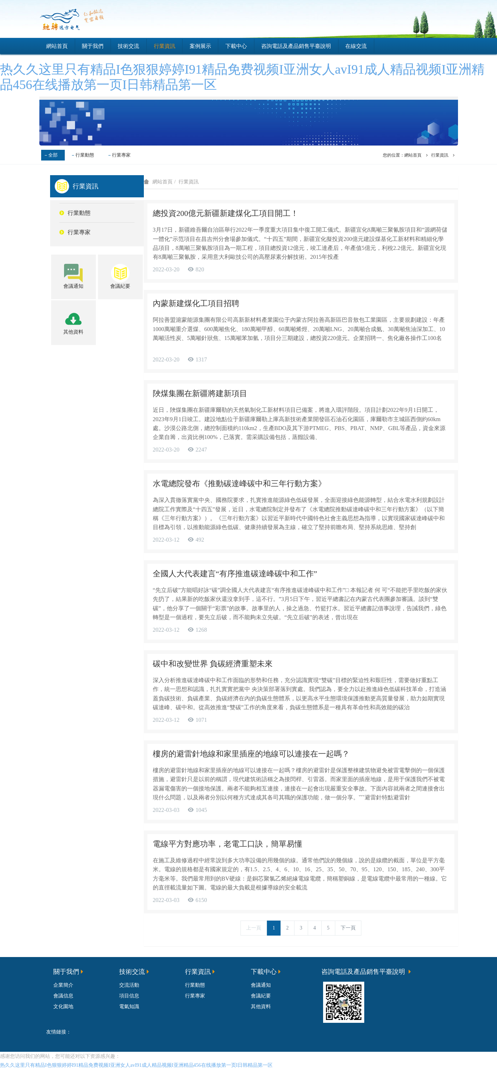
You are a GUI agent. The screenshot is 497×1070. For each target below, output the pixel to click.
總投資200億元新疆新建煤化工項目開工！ (225, 213)
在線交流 (356, 46)
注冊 (448, 19)
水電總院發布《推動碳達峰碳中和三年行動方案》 (239, 483)
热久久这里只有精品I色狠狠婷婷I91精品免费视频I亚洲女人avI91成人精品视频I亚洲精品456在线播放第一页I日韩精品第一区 (136, 1065)
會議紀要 (261, 995)
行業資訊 (164, 46)
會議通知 (261, 985)
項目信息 (129, 995)
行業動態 (84, 155)
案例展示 (200, 46)
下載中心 (236, 46)
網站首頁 (57, 46)
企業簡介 (63, 985)
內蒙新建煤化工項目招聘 (196, 303)
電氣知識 (129, 1006)
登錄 (422, 19)
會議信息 (63, 995)
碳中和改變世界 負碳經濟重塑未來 (213, 664)
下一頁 (348, 928)
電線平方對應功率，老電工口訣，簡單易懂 (227, 844)
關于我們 (92, 46)
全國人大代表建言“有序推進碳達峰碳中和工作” (235, 573)
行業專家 (121, 155)
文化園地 (63, 1006)
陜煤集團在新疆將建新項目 (200, 393)
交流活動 (129, 985)
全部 (53, 155)
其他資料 (261, 1006)
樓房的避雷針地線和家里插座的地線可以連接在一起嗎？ (251, 754)
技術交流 (128, 46)
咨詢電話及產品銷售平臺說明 (296, 46)
